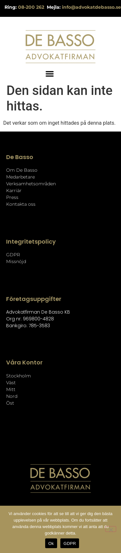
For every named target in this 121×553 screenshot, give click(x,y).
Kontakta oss (20, 204)
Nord (11, 396)
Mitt (10, 389)
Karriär (14, 190)
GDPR (13, 255)
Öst (10, 403)
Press (12, 197)
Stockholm (18, 376)
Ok (51, 543)
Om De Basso (21, 170)
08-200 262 (31, 7)
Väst (11, 383)
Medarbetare (20, 177)
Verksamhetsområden (31, 184)
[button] (44, 73)
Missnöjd (16, 261)
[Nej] (110, 529)
